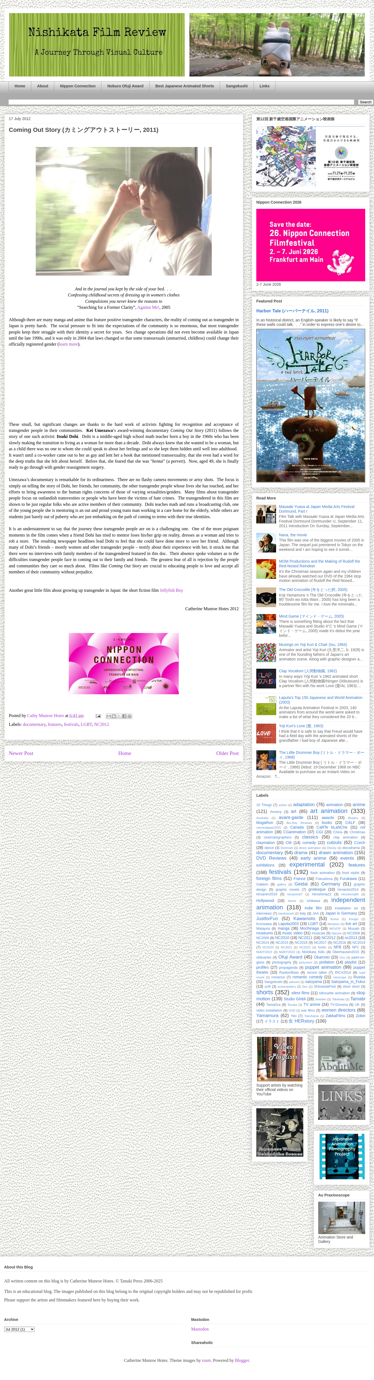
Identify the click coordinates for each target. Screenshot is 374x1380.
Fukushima (324, 879)
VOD (292, 1010)
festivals (71, 724)
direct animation (310, 847)
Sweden (320, 999)
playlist (351, 962)
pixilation (326, 962)
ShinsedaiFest (325, 987)
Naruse (337, 933)
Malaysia (263, 929)
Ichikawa (313, 901)
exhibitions (265, 865)
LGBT (86, 724)
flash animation (322, 873)
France (300, 878)
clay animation (345, 837)
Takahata (338, 999)
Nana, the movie (293, 535)
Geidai (301, 884)
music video (292, 933)
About (42, 86)
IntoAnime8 (286, 913)
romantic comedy (308, 977)
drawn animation (336, 852)
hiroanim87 (294, 894)
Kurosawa (264, 924)
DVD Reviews (271, 858)
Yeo (293, 1016)
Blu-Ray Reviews (299, 822)
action (283, 805)
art (293, 811)
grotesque (317, 889)
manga (284, 928)
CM (288, 842)
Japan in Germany (341, 913)
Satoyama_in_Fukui (348, 981)
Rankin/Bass (289, 972)
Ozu (342, 957)
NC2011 (305, 937)
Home (20, 86)
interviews (264, 913)
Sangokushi (237, 86)
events (347, 858)
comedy (309, 842)
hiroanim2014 (348, 890)
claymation (265, 842)
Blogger (242, 1360)
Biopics (353, 818)
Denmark (286, 847)
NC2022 (305, 947)
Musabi (353, 929)
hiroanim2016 (266, 894)
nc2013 (351, 937)
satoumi (294, 982)
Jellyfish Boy (171, 590)
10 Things (264, 805)
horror (292, 901)
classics (310, 837)
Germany (330, 884)
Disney (331, 847)
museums (264, 933)
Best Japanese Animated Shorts (184, 86)
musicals (318, 933)
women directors (338, 1010)
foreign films (269, 878)
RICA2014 (343, 972)
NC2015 (282, 943)
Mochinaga (309, 928)
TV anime (311, 1004)
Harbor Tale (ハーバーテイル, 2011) (292, 310)
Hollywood (265, 900)
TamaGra (273, 1005)
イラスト (272, 1021)
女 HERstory (301, 1021)
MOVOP (335, 928)
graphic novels (287, 890)
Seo (305, 986)
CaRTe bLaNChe (332, 827)
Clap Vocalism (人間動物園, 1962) (308, 671)
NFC (355, 947)
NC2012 (101, 724)
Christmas (357, 832)
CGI (319, 832)
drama (300, 852)
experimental (307, 864)
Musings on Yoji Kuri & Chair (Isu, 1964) (313, 644)
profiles (262, 967)
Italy (302, 913)
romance (278, 977)
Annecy (276, 812)
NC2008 (353, 933)
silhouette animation (334, 993)
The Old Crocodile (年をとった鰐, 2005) (313, 589)
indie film (313, 908)
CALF (350, 822)
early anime (313, 858)
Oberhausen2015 (345, 952)
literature (334, 924)
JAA (315, 913)
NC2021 (286, 947)
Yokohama (311, 1016)
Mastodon (200, 1329)
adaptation (304, 804)
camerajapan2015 (268, 827)
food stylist (350, 873)
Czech (359, 842)
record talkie (317, 972)
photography (281, 962)
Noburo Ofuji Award (125, 86)
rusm (206, 1360)
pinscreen (305, 962)
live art (351, 923)
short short (351, 987)
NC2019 (359, 943)
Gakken (262, 884)
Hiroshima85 (350, 894)
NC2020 (268, 947)
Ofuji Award (290, 957)
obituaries (263, 957)
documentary (34, 724)
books (327, 822)
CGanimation (294, 832)
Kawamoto (304, 918)
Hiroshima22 (321, 894)
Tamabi (357, 998)
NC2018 (339, 943)
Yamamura (267, 1015)
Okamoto (322, 957)
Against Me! (148, 307)
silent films (300, 993)
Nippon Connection (77, 86)
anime (359, 804)
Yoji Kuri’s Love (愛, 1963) (301, 726)
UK (357, 1005)
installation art (346, 908)
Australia (262, 818)
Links (265, 86)
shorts (264, 992)
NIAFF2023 (264, 952)
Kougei (353, 919)
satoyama (313, 981)
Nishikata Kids (313, 952)
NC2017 (320, 943)
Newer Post (21, 753)
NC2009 (262, 938)
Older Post (227, 753)
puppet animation (323, 967)
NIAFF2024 (287, 952)
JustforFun (267, 918)
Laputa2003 (288, 923)
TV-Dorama (339, 1005)
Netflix (322, 947)
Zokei (360, 1016)
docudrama (351, 848)
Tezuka (292, 1004)
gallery (281, 884)
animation (334, 805)
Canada (297, 827)
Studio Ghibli (295, 999)
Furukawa (348, 878)
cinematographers (278, 837)
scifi (268, 987)
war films (308, 1010)
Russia (359, 977)
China (337, 832)
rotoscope (339, 977)
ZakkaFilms (335, 1016)
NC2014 (262, 943)
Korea (335, 919)
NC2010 (282, 937)
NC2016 (301, 943)
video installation (269, 1010)
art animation (328, 810)
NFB (337, 947)
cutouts (334, 842)
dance (269, 848)
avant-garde (291, 817)
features (55, 724)
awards (328, 817)
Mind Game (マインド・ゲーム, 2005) (311, 616)
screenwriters (286, 986)
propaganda (288, 968)
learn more (68, 344)
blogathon (264, 822)
